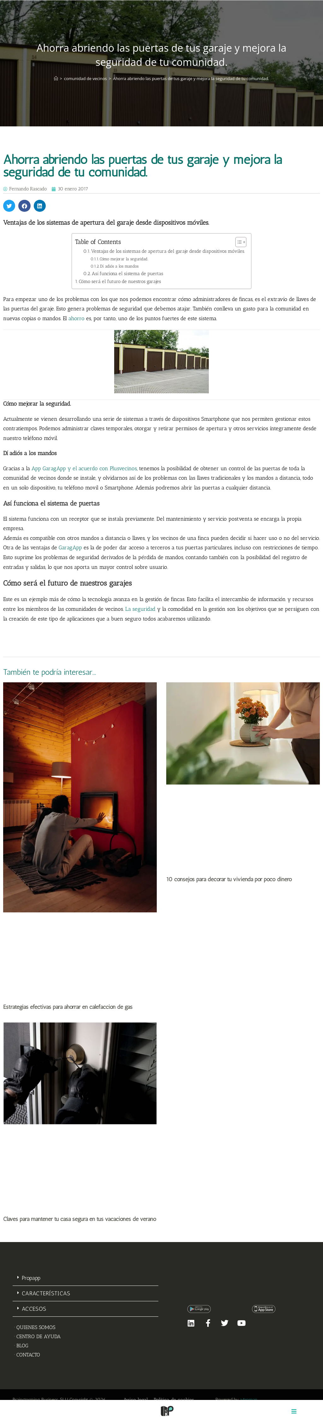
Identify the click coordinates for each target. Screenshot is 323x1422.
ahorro (76, 318)
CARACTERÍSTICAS (46, 1293)
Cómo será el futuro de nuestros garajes (120, 281)
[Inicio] (56, 78)
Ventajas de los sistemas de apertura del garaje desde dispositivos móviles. (168, 251)
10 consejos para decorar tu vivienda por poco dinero (229, 879)
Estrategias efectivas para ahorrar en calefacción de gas (67, 1006)
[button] (9, 206)
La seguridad (140, 609)
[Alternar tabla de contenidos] (238, 242)
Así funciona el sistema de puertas (127, 273)
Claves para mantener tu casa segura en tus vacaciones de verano (79, 1219)
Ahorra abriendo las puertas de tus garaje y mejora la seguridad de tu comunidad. (191, 78)
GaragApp (70, 547)
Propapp (31, 1278)
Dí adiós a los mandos (119, 266)
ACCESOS (34, 1308)
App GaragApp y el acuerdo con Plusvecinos (84, 468)
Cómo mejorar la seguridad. (124, 259)
